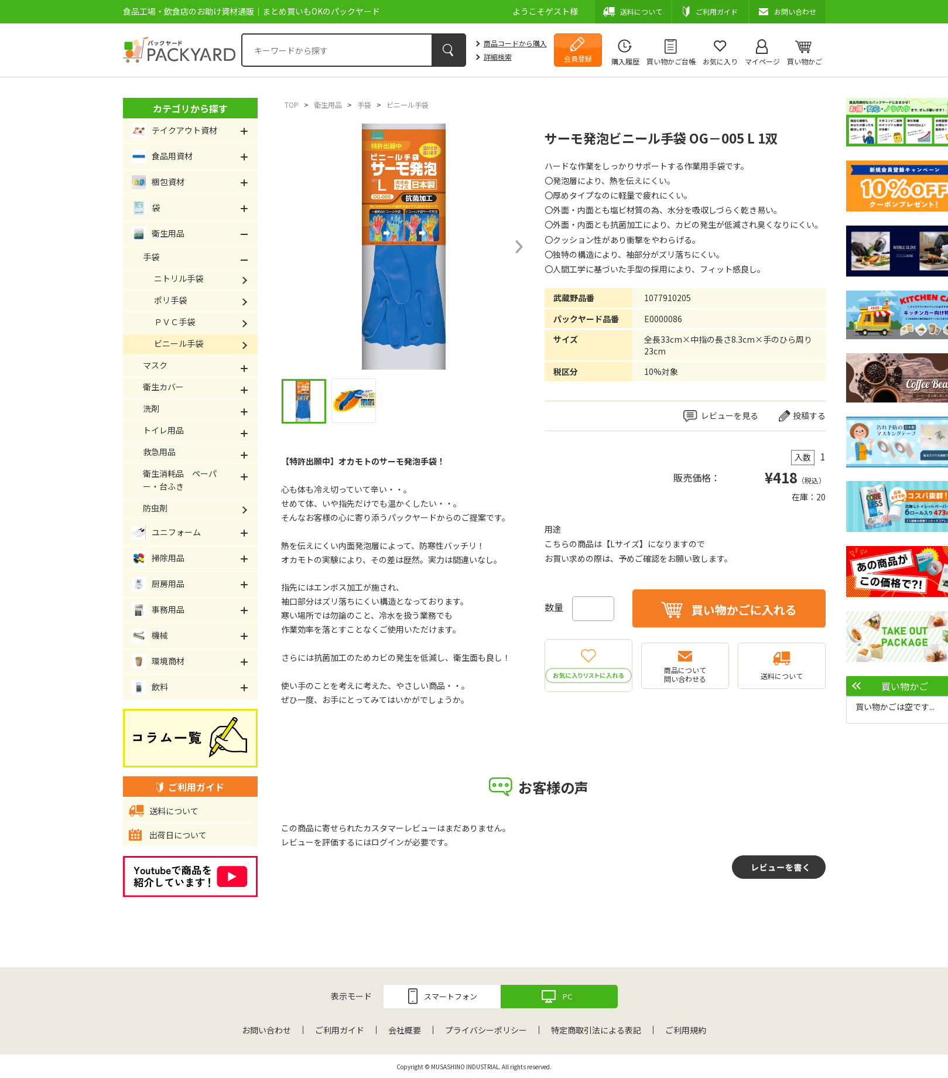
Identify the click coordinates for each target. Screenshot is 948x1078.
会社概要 (404, 1030)
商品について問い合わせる (685, 674)
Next (518, 247)
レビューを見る (729, 415)
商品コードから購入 (515, 43)
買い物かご (804, 61)
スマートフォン (450, 996)
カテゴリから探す (190, 108)
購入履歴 (625, 61)
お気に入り (720, 61)
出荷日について (178, 835)
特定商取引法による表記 (596, 1030)
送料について (782, 676)
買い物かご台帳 (671, 61)
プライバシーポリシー (486, 1030)
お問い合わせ (266, 1030)
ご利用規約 (685, 1030)
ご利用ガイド (339, 1030)
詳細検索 (498, 57)
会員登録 (578, 58)
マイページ (762, 61)
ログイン (387, 842)
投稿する (809, 415)
